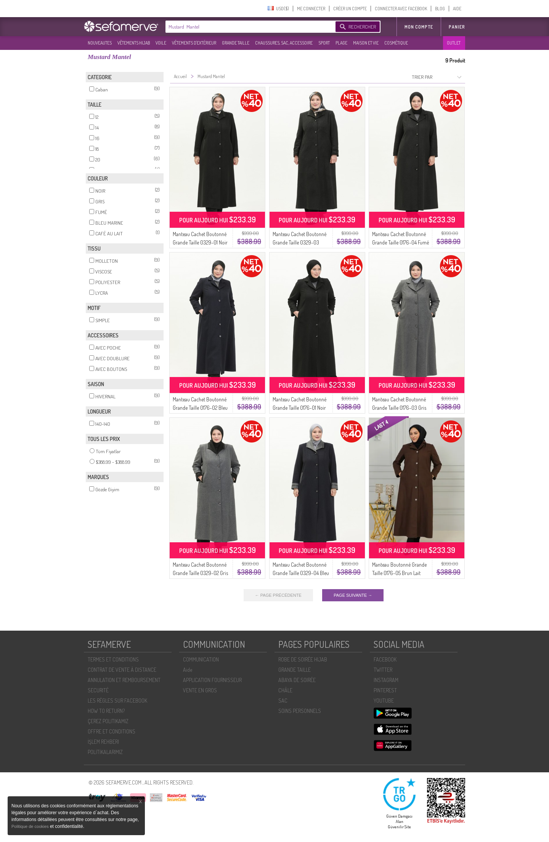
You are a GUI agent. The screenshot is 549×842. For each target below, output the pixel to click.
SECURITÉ (98, 690)
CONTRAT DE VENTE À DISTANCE (122, 669)
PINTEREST (385, 690)
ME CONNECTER (311, 8)
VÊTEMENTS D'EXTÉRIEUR (194, 43)
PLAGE (341, 43)
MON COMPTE (419, 27)
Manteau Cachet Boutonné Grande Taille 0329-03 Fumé (299, 242)
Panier (457, 27)
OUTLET (454, 43)
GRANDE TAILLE (235, 43)
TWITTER (383, 669)
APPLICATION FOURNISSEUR (212, 680)
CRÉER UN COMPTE (350, 8)
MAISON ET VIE (366, 43)
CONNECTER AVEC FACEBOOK (401, 8)
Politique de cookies (30, 826)
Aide (187, 669)
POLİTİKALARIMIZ (105, 752)
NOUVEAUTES (100, 43)
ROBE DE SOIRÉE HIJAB (302, 659)
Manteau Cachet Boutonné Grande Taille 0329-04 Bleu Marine (301, 573)
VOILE (161, 43)
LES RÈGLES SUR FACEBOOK (117, 700)
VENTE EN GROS (200, 690)
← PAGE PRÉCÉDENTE (278, 595)
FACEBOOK (385, 659)
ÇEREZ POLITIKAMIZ (108, 721)
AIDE (457, 8)
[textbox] (248, 27)
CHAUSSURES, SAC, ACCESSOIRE (284, 43)
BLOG (440, 8)
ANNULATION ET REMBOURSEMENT (124, 680)
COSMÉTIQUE (396, 43)
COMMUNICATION (201, 659)
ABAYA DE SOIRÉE (297, 680)
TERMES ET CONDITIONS (113, 659)
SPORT (324, 43)
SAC (282, 700)
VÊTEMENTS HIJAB (133, 43)
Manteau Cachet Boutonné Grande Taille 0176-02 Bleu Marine (200, 407)
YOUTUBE (384, 700)
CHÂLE (285, 690)
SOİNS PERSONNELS (299, 711)
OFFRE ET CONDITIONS (111, 731)
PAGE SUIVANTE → (353, 595)
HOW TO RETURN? (106, 711)
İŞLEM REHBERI (103, 741)
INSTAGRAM (386, 680)
